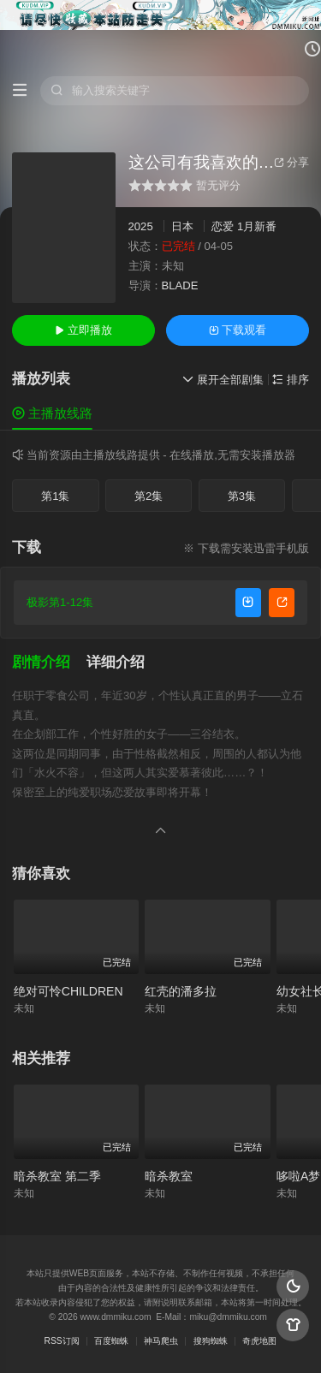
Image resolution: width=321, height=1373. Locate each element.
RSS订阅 (62, 1341)
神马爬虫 (161, 1341)
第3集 (242, 496)
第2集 (148, 496)
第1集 (55, 496)
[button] (49, 662)
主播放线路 (52, 413)
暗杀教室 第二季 (57, 1176)
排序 (290, 379)
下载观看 (237, 330)
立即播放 (83, 330)
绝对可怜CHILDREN (68, 991)
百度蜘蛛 (111, 1341)
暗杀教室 (169, 1176)
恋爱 (222, 226)
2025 (140, 226)
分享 (291, 162)
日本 (182, 226)
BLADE (180, 285)
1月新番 (256, 226)
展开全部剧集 (223, 379)
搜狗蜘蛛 (210, 1341)
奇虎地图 (259, 1341)
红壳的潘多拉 (181, 991)
